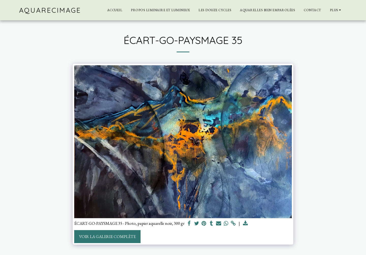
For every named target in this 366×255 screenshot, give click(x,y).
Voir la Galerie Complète (107, 236)
